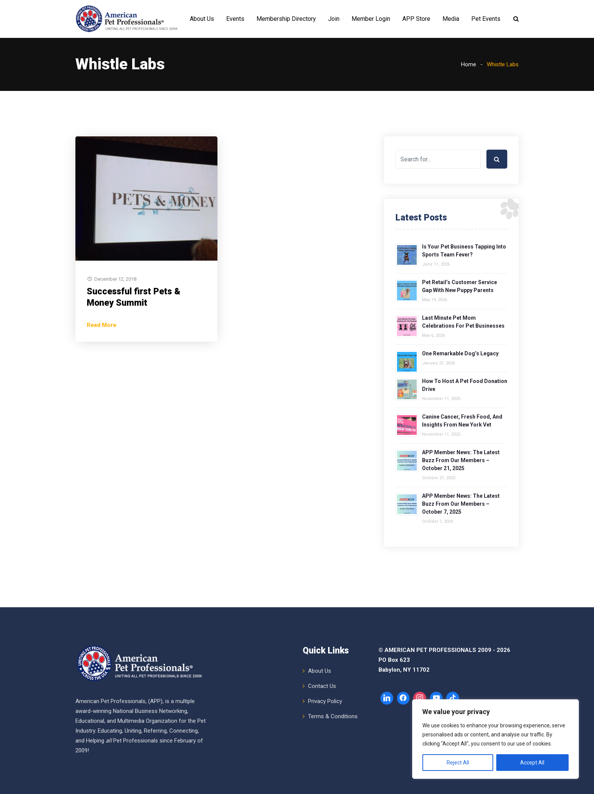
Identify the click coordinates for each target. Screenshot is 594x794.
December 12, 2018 (115, 279)
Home (468, 64)
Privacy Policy (325, 701)
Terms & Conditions (333, 716)
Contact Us (322, 686)
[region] (495, 739)
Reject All (458, 763)
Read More (101, 325)
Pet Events (485, 18)
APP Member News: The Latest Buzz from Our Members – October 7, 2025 (461, 504)
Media (450, 18)
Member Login (371, 18)
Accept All (532, 763)
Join (333, 18)
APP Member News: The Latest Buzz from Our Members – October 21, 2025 (461, 460)
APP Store (416, 18)
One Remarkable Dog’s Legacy (460, 353)
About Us (202, 18)
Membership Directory (286, 18)
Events (235, 18)
